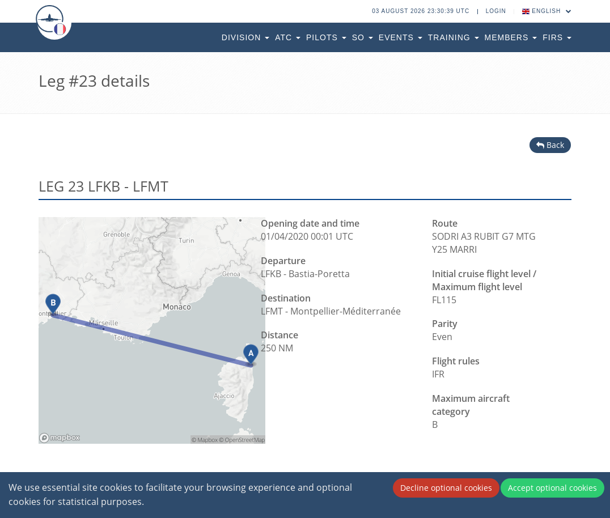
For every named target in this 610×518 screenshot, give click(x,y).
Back (550, 144)
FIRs (557, 37)
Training (453, 37)
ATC (287, 37)
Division (245, 37)
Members (511, 37)
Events (400, 37)
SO (362, 37)
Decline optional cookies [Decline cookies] (446, 487)
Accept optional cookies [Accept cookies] (552, 487)
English (547, 11)
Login (496, 11)
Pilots (326, 37)
